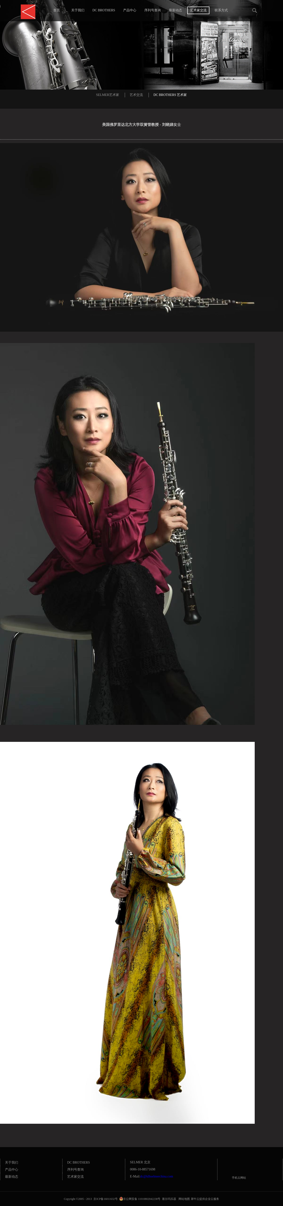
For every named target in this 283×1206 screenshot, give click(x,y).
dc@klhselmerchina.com (156, 1176)
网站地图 (183, 1199)
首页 (56, 10)
